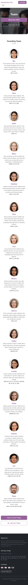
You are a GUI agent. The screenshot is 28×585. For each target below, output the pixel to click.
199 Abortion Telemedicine (7, 2)
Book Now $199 (14, 20)
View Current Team (14, 518)
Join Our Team (14, 523)
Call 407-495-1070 (6, 571)
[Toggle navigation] (3, 5)
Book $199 (22, 2)
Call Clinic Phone (14, 25)
